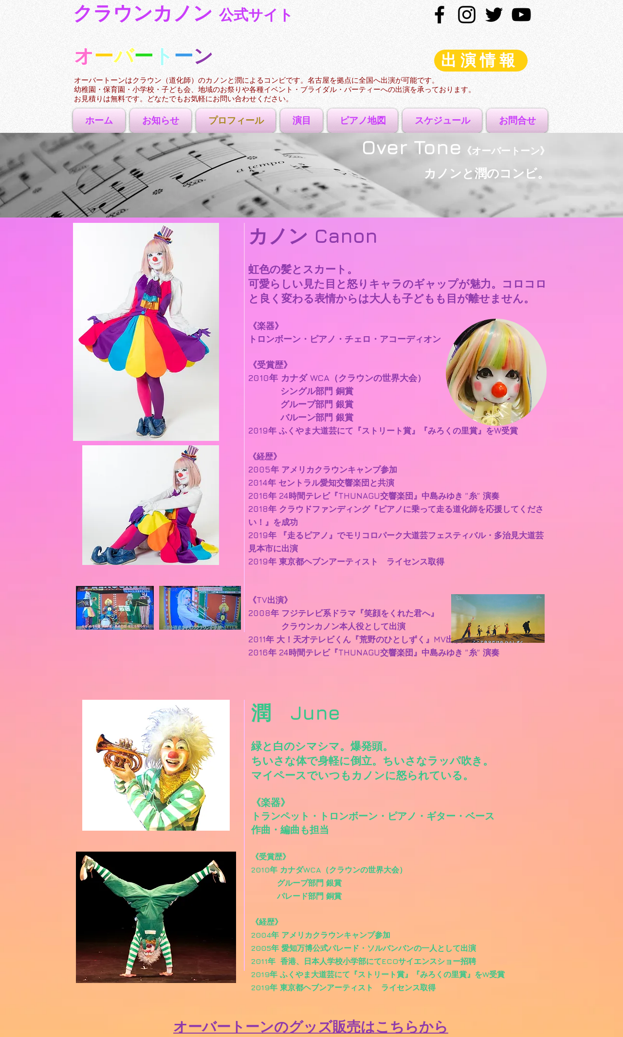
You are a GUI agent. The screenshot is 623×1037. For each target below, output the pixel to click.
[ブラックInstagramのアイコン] (466, 14)
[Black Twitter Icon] (494, 14)
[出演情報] (481, 61)
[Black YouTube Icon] (521, 14)
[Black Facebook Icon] (439, 14)
